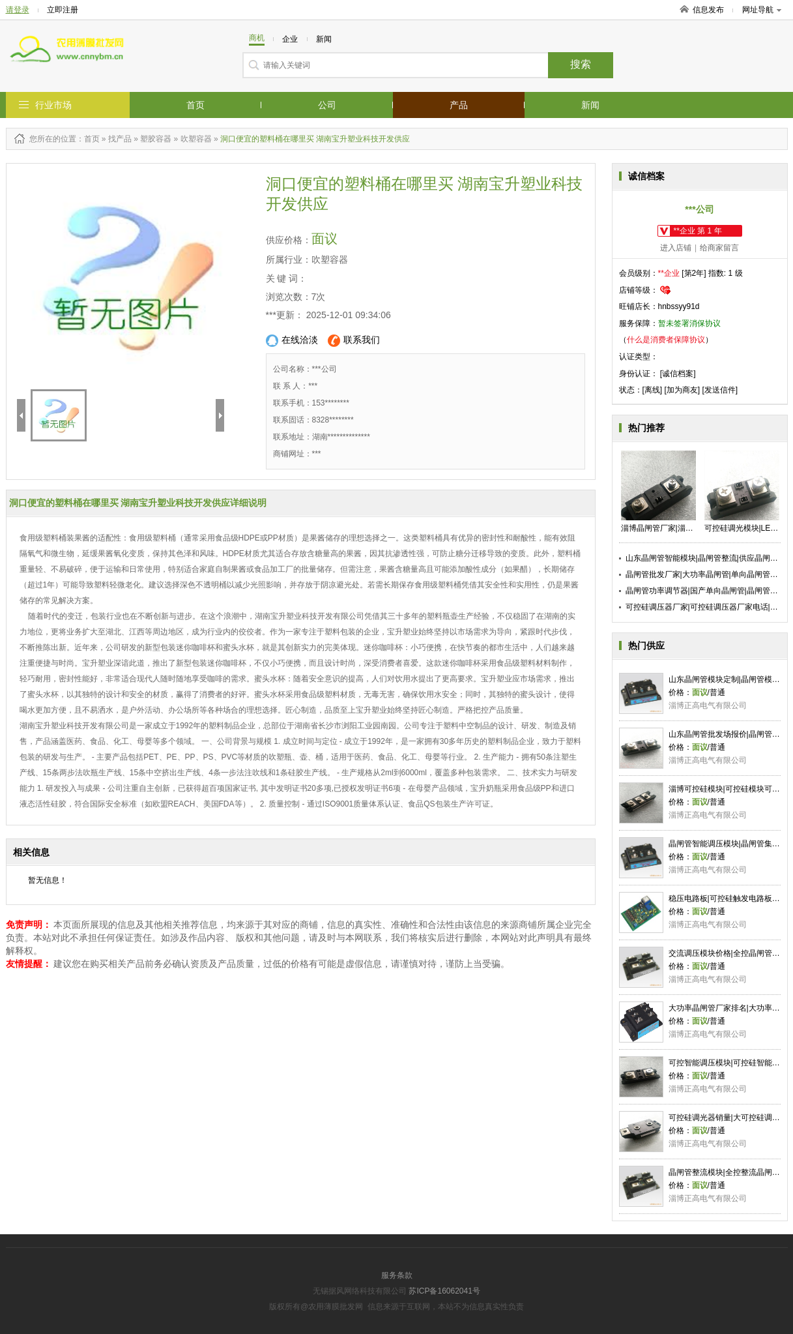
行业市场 (53, 105)
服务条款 (396, 1275)
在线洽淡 (292, 340)
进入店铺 (675, 247)
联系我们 (354, 340)
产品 (459, 105)
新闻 (590, 105)
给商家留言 (719, 247)
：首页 (88, 138)
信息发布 (708, 9)
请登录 (17, 9)
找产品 (120, 138)
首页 (195, 105)
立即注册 (62, 9)
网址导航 (761, 9)
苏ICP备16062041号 (444, 1291)
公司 (327, 105)
